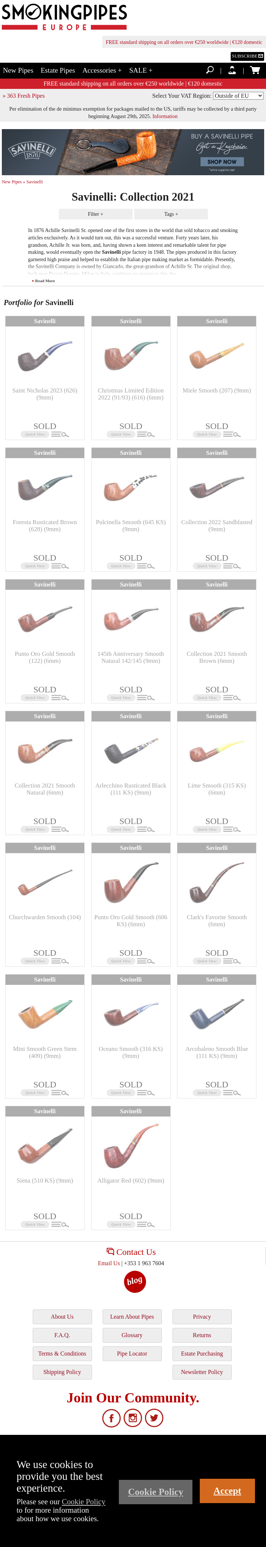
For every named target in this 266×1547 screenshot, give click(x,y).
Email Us (109, 1263)
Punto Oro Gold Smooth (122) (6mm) (45, 657)
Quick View (35, 434)
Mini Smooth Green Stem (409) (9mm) (45, 1052)
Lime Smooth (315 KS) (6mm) (217, 789)
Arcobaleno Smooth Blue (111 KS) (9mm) (216, 1052)
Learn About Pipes (132, 1317)
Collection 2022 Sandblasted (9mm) (216, 525)
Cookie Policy (83, 1501)
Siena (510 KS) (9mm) (45, 1180)
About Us (62, 1317)
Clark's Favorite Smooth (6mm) (217, 920)
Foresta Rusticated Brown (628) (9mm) (45, 525)
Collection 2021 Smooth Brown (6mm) (217, 657)
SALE (141, 70)
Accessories (102, 70)
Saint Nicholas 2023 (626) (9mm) (45, 394)
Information (165, 116)
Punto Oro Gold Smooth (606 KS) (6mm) (130, 920)
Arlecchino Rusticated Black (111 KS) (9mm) (130, 789)
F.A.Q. (62, 1335)
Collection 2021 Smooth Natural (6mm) (45, 789)
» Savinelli (33, 181)
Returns (202, 1335)
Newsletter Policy (202, 1372)
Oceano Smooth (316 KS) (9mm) (131, 1052)
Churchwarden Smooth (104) (45, 917)
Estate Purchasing (202, 1353)
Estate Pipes (58, 70)
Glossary (132, 1335)
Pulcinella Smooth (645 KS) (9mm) (131, 525)
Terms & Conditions (62, 1353)
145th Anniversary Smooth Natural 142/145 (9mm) (130, 657)
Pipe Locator (132, 1353)
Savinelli (45, 321)
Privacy (202, 1317)
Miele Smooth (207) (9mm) (216, 390)
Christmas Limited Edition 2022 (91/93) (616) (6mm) (131, 394)
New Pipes (18, 70)
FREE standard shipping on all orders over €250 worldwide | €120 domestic (184, 42)
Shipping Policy (62, 1372)
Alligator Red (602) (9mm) (130, 1180)
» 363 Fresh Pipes (24, 96)
